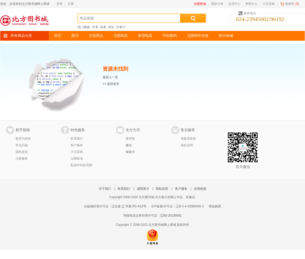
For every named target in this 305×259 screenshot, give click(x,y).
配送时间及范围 (81, 165)
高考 (103, 27)
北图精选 (120, 36)
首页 (57, 36)
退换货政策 (188, 138)
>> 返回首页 (111, 84)
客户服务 (77, 145)
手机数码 (169, 36)
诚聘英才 (143, 188)
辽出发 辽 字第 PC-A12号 (129, 206)
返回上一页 (110, 77)
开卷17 (121, 27)
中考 (95, 27)
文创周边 (96, 36)
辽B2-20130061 (171, 215)
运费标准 (77, 158)
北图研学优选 (198, 36)
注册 (71, 4)
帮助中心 (251, 4)
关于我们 (105, 188)
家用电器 (145, 36)
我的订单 (217, 4)
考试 (111, 27)
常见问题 (22, 145)
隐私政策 (22, 152)
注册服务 (22, 158)
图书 (75, 36)
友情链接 (200, 188)
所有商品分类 (21, 36)
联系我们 (77, 138)
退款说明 (187, 145)
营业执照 (215, 206)
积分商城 (226, 36)
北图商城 (200, 4)
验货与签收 (23, 138)
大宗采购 (269, 4)
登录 (60, 4)
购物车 (290, 4)
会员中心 (234, 4)
